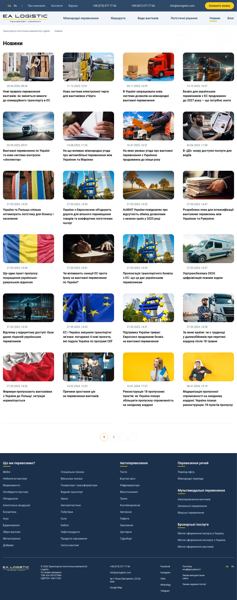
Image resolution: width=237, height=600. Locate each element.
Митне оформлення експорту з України (201, 540)
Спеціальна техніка (72, 471)
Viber (161, 578)
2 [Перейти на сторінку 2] (114, 437)
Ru (15, 5)
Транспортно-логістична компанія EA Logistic (26, 31)
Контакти (57, 5)
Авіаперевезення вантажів (194, 499)
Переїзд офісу (186, 471)
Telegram (163, 591)
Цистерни (126, 531)
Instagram (163, 572)
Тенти (123, 471)
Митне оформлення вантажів (195, 546)
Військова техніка (71, 478)
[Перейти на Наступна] (123, 437)
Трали (123, 498)
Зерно (64, 498)
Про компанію (36, 5)
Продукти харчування (74, 538)
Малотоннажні (129, 491)
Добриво (8, 545)
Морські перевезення (191, 512)
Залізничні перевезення (192, 506)
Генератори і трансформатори (79, 485)
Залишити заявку (219, 5)
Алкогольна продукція (16, 505)
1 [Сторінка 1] (104, 437)
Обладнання (10, 498)
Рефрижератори (130, 485)
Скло (64, 518)
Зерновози (126, 525)
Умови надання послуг (194, 584)
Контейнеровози (130, 505)
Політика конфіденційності (192, 568)
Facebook (163, 566)
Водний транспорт (72, 491)
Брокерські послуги (193, 524)
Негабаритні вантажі (15, 491)
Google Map (113, 587)
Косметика (9, 511)
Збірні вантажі (11, 531)
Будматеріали (11, 525)
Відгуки (73, 5)
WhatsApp (163, 584)
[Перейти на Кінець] (133, 437)
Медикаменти (11, 485)
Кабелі (65, 525)
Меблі (6, 471)
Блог (231, 18)
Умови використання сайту (194, 577)
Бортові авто (127, 478)
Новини (215, 18)
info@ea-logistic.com (180, 5)
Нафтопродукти (70, 531)
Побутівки (67, 511)
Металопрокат (12, 538)
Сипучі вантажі (70, 545)
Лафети (124, 518)
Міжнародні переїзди (190, 478)
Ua (9, 5)
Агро (6, 518)
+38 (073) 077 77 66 (117, 566)
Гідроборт (126, 538)
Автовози (126, 511)
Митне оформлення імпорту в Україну (201, 533)
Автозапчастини (71, 505)
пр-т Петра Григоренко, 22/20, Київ (123, 580)
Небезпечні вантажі (15, 478)
